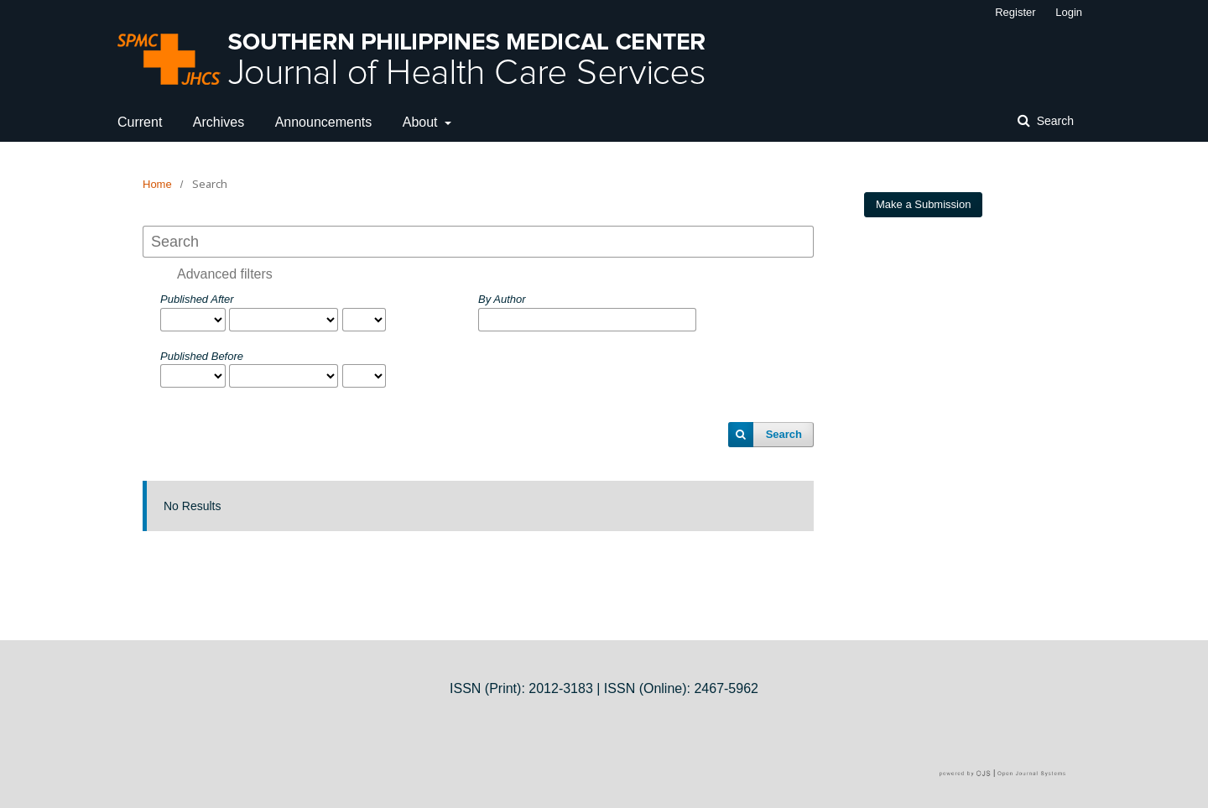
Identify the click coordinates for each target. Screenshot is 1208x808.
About (422, 122)
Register (1015, 12)
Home (157, 184)
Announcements (323, 122)
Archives (218, 122)
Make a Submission (923, 204)
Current (139, 122)
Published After (197, 299)
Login (1068, 12)
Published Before (201, 356)
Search (1054, 121)
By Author (502, 299)
